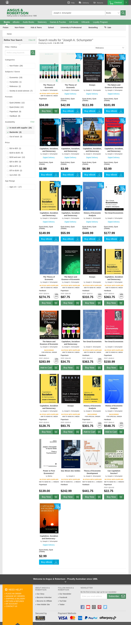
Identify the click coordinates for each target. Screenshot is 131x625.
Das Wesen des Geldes (70, 471)
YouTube (62, 601)
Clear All (32, 40)
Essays (92, 85)
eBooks (16, 22)
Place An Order (13, 594)
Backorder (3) (14, 132)
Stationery (42, 22)
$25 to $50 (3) (14, 162)
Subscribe (117, 596)
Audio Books (28, 22)
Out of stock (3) (14, 137)
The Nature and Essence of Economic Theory (114, 87)
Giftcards (85, 22)
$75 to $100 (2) (14, 171)
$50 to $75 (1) (14, 166)
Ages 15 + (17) (14, 187)
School (51, 27)
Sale (107, 27)
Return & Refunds (15, 601)
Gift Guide (73, 22)
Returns (98, 2)
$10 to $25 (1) (14, 148)
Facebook (63, 597)
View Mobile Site (43, 604)
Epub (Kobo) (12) (15, 107)
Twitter (61, 604)
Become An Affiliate (44, 601)
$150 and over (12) (16, 157)
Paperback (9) (14, 112)
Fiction (5, 27)
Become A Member (44, 597)
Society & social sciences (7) (19, 91)
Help (71, 2)
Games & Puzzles (58, 22)
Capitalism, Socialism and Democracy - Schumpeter (49, 538)
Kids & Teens (36, 27)
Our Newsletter (65, 594)
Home (9, 34)
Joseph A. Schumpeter (50, 90)
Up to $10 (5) (13, 175)
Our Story (40, 594)
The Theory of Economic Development (49, 87)
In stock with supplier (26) (19, 128)
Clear (32, 122)
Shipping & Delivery (15, 599)
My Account (12, 604)
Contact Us (11, 606)
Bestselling (93, 27)
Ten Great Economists (114, 213)
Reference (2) (14, 86)
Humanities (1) (14, 82)
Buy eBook (72, 111)
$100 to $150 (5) (15, 153)
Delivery (83, 2)
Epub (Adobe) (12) (16, 103)
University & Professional (71, 27)
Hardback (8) (13, 116)
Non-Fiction (19, 27)
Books (7, 22)
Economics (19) (14, 77)
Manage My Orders (15, 596)
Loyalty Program (100, 22)
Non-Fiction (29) (15, 66)
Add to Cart (49, 367)
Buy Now (50, 111)
